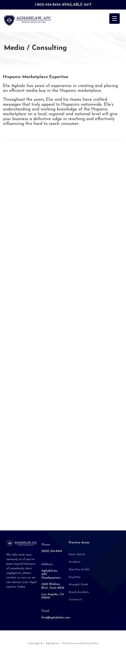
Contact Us (75, 599)
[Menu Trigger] (114, 18)
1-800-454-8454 (48, 5)
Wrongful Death (78, 584)
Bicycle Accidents (79, 592)
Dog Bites (74, 577)
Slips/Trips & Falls (79, 569)
